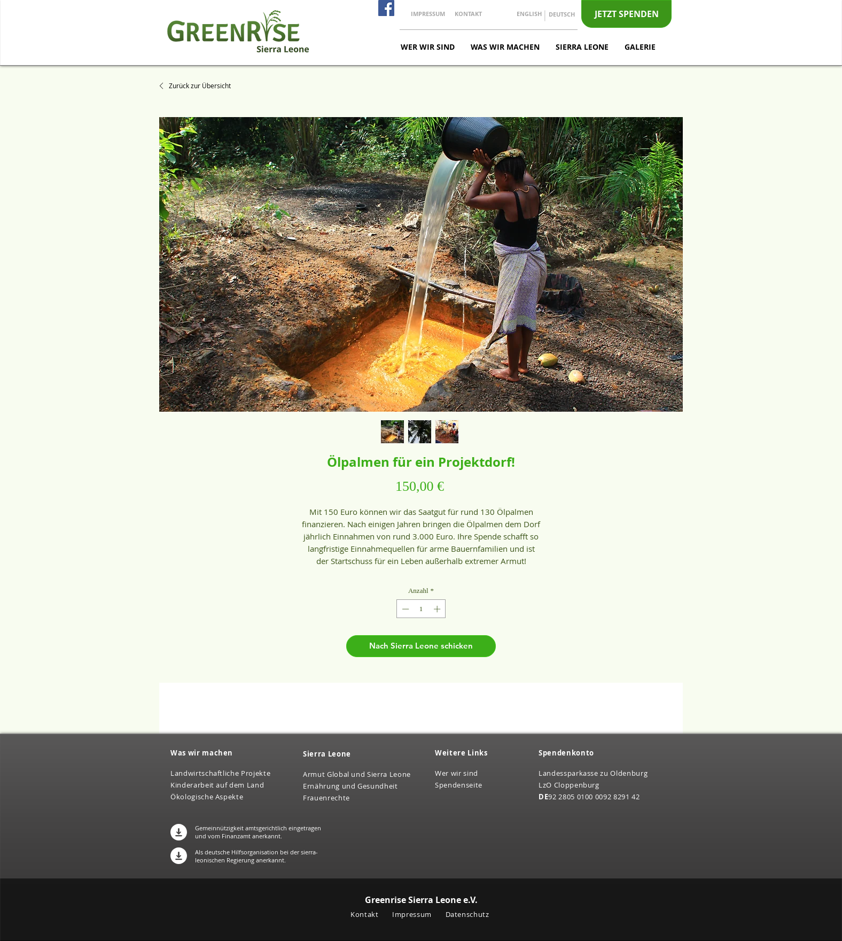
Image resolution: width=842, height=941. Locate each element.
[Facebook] (386, 8)
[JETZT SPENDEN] (626, 14)
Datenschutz (467, 914)
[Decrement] (404, 609)
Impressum (413, 914)
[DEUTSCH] (561, 14)
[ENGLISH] (529, 14)
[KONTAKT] (468, 13)
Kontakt (365, 914)
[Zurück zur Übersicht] (199, 85)
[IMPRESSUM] (428, 13)
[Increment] (438, 609)
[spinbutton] (421, 609)
